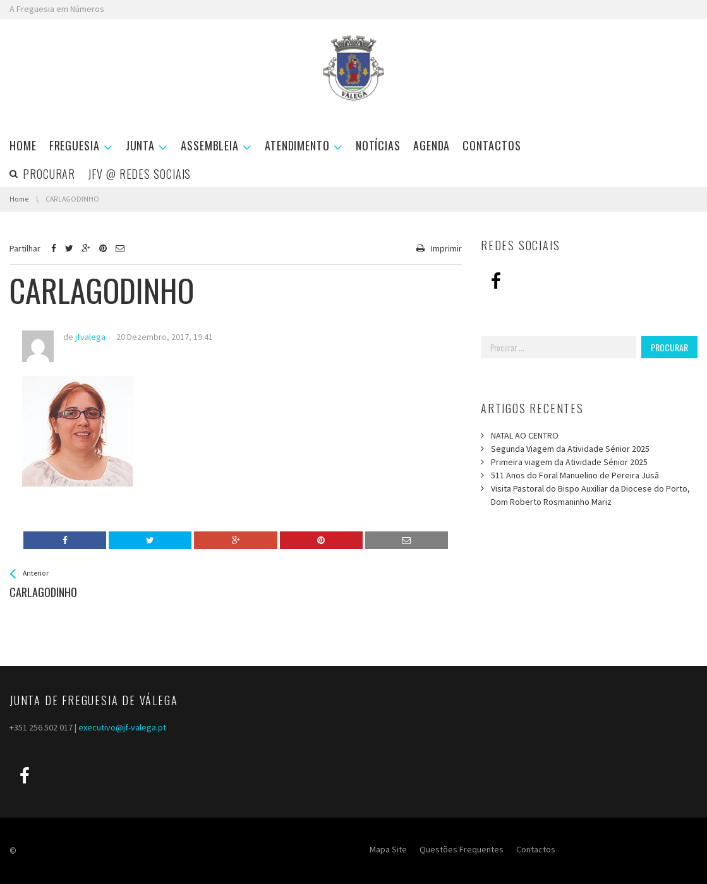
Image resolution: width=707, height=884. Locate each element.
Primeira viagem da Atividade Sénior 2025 (569, 462)
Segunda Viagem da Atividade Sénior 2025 (570, 448)
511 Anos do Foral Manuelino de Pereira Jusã (575, 475)
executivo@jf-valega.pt (122, 727)
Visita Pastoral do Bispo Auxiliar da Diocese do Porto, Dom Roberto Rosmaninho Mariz (590, 495)
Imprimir (446, 248)
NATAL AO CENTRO (525, 435)
